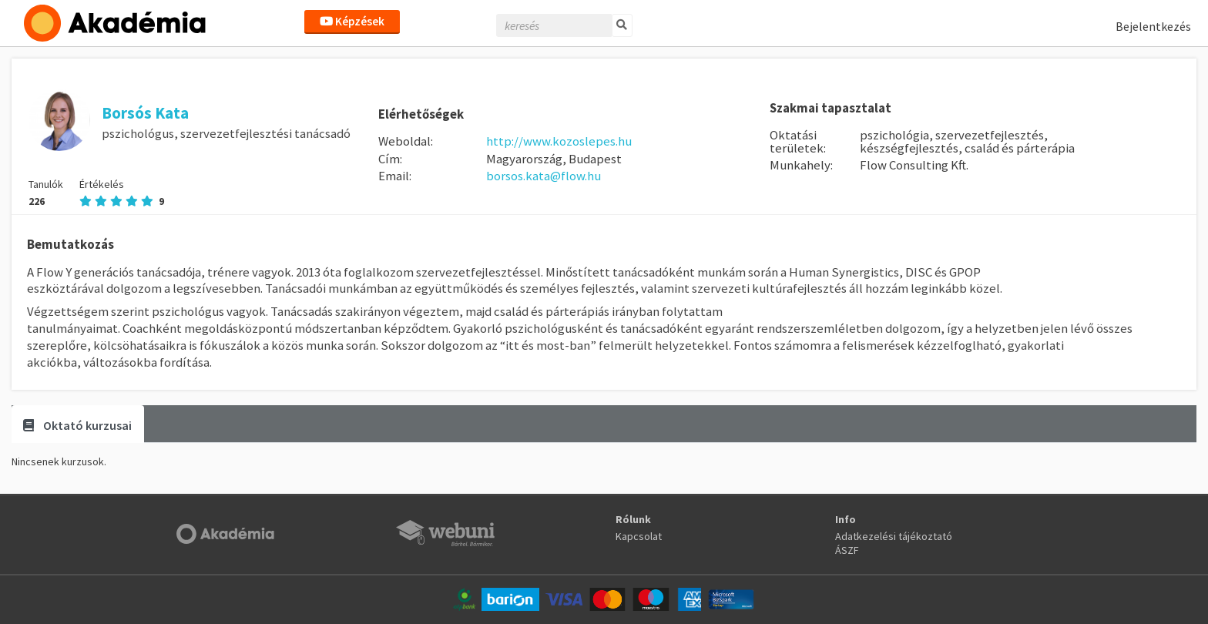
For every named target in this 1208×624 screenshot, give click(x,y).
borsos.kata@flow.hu (543, 175)
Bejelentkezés (1153, 26)
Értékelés (121, 192)
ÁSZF (847, 550)
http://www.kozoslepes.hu (559, 141)
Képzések (352, 21)
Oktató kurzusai (77, 425)
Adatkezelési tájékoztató (893, 536)
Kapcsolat (639, 536)
